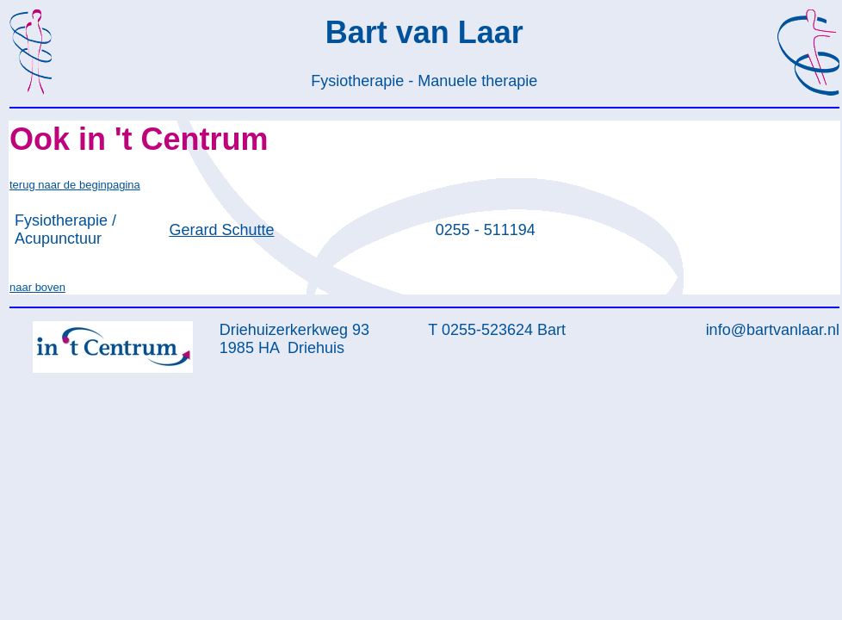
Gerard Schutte (221, 230)
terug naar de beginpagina (74, 184)
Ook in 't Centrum (139, 139)
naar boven (37, 287)
